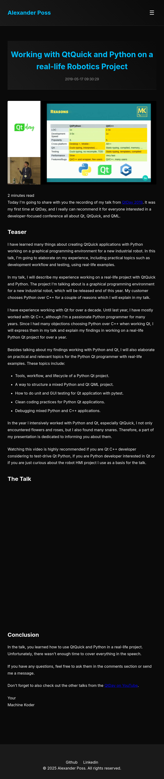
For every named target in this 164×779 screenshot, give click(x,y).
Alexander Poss (29, 12)
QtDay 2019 (132, 202)
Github (72, 762)
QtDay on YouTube (120, 685)
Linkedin (90, 762)
